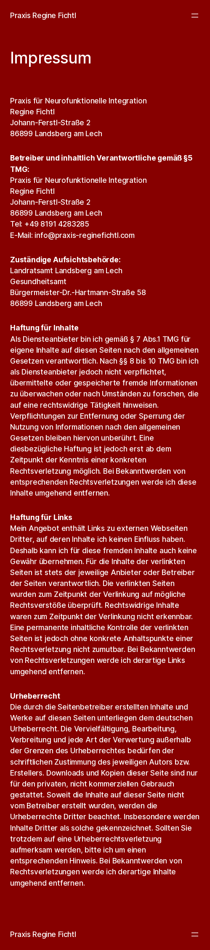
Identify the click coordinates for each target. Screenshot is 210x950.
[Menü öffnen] (195, 16)
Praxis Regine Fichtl (43, 15)
